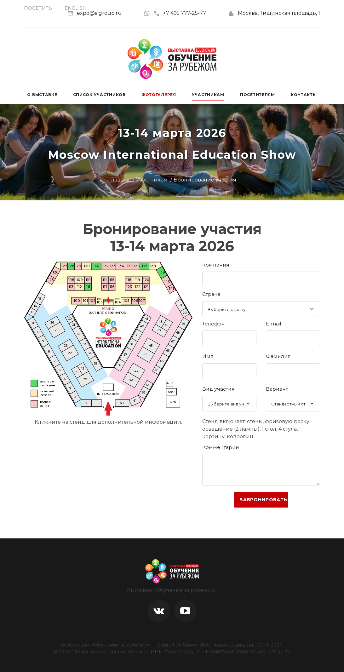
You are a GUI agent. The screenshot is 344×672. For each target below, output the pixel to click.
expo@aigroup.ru (99, 13)
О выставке (42, 94)
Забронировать (263, 500)
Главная (119, 180)
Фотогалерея (158, 94)
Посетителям (257, 94)
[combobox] (261, 309)
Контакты (304, 94)
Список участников (99, 94)
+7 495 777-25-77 (179, 13)
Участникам (208, 94)
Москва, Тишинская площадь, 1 (279, 13)
